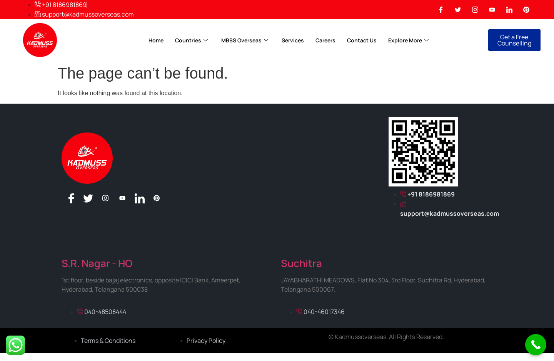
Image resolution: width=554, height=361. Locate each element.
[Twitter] (458, 9)
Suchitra (301, 263)
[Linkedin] (509, 9)
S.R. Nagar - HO (97, 263)
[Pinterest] (526, 9)
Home (156, 40)
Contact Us (362, 40)
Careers (325, 40)
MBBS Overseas (245, 40)
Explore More (409, 40)
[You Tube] (492, 9)
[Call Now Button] (535, 344)
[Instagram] (475, 9)
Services (293, 40)
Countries (192, 40)
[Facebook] (441, 9)
